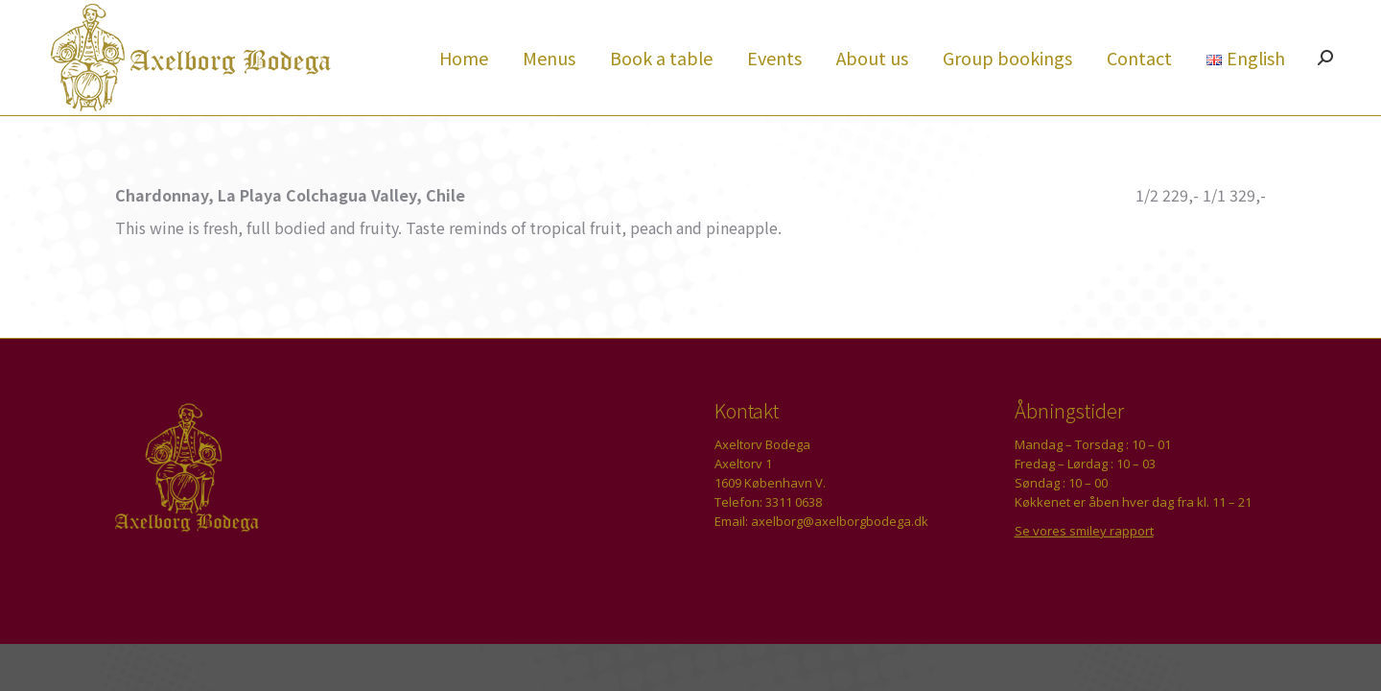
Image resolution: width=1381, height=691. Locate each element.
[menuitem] (463, 92)
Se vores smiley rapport (1084, 565)
